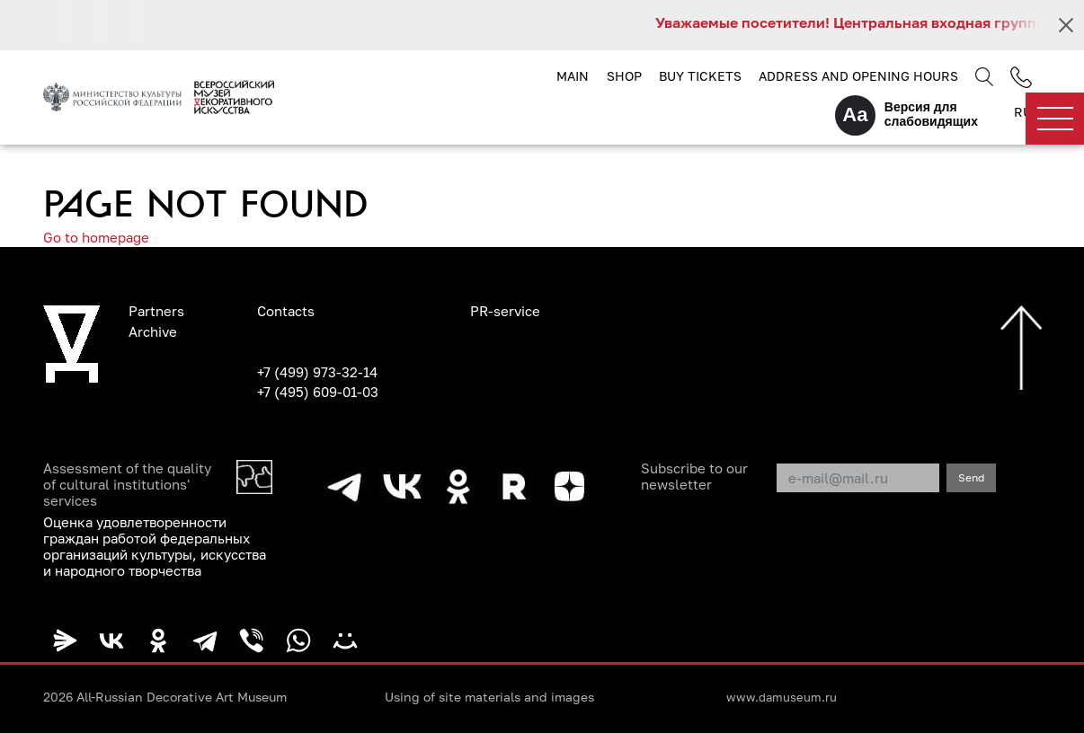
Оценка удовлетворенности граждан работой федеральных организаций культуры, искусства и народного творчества (154, 546)
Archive (153, 331)
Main (572, 76)
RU (1023, 111)
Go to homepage (96, 237)
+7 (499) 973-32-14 (317, 372)
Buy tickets (700, 76)
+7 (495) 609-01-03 (317, 392)
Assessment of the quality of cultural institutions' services (127, 484)
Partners (156, 311)
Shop (624, 76)
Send (971, 477)
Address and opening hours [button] (858, 76)
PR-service (505, 311)
